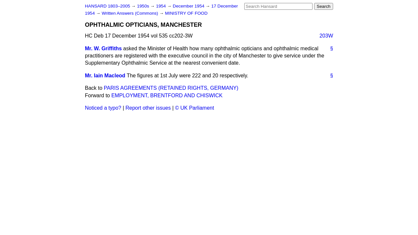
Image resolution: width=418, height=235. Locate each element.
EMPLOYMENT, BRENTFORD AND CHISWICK (166, 95)
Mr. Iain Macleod (105, 75)
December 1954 (189, 6)
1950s (143, 6)
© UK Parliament (194, 108)
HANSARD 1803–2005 (107, 6)
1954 (161, 6)
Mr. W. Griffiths (103, 48)
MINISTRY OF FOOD (186, 13)
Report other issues (148, 108)
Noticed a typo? (103, 108)
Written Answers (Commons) (130, 13)
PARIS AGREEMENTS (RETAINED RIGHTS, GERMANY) (171, 88)
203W (326, 36)
